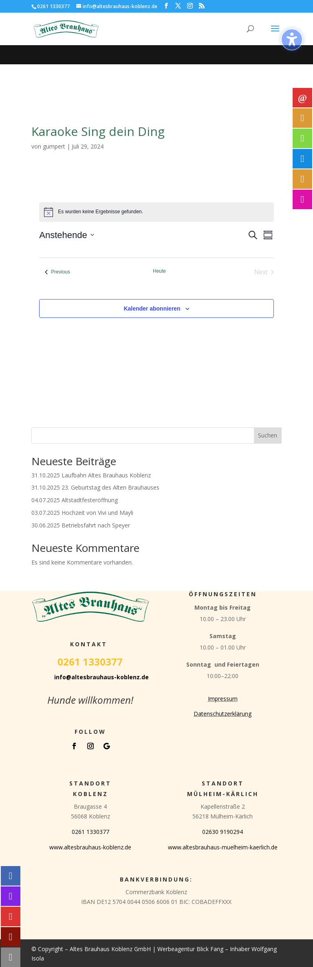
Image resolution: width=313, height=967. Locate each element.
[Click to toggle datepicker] (66, 235)
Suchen (267, 435)
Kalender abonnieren (151, 308)
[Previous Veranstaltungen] (57, 272)
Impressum (223, 698)
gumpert (54, 146)
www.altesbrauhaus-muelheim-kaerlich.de (223, 847)
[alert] (156, 212)
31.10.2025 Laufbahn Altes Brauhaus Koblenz (91, 475)
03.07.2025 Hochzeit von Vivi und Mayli (82, 512)
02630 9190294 (222, 832)
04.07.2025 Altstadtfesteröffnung (74, 500)
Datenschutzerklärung (222, 714)
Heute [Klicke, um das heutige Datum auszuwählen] (159, 271)
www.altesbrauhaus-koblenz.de (90, 847)
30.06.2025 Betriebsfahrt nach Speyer (80, 525)
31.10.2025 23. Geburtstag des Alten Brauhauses (95, 487)
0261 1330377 (90, 832)
